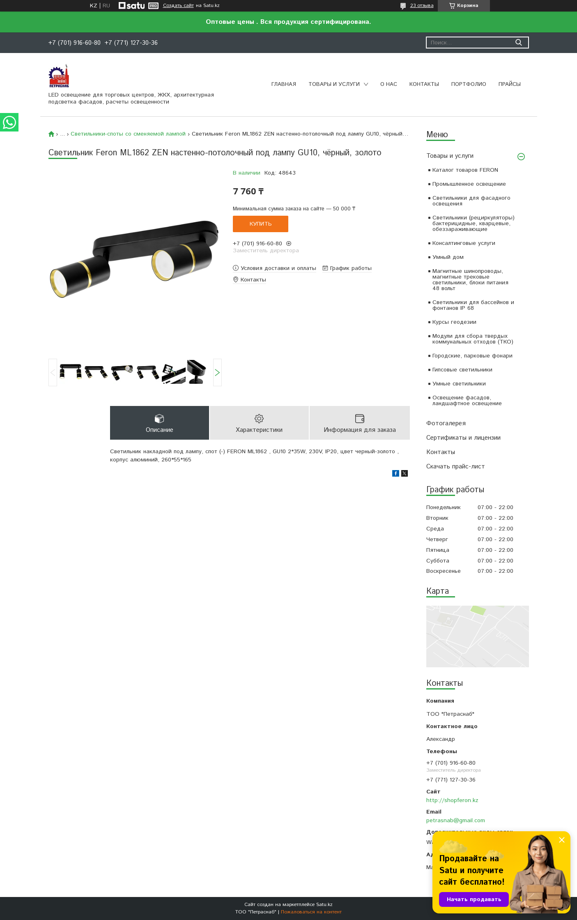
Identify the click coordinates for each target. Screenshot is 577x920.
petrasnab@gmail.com (455, 820)
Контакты (424, 84)
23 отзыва (422, 5)
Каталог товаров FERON (465, 170)
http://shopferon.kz (452, 800)
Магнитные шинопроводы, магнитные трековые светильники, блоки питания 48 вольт (470, 280)
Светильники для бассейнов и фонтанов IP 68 (473, 305)
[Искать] (519, 42)
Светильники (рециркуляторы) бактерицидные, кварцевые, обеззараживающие (473, 223)
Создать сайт (178, 6)
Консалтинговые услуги (463, 243)
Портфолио (468, 84)
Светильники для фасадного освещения (471, 201)
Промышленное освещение (469, 184)
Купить (261, 224)
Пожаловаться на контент (311, 911)
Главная (283, 84)
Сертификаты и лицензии (463, 437)
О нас (388, 84)
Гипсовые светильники (462, 370)
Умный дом (448, 257)
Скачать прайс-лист (455, 466)
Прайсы (510, 84)
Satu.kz (324, 904)
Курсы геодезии (454, 322)
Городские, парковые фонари (472, 356)
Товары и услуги (334, 84)
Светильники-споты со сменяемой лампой (128, 134)
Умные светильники (459, 384)
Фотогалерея (446, 423)
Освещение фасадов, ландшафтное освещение (467, 401)
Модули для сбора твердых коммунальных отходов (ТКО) (472, 339)
